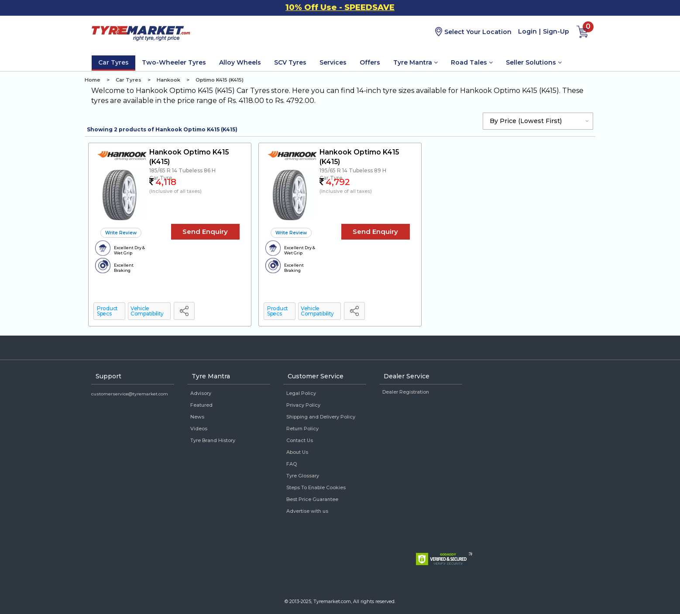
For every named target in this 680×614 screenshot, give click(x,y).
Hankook (168, 80)
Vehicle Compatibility (147, 311)
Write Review (121, 233)
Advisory (200, 393)
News (197, 417)
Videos (198, 428)
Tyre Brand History (212, 440)
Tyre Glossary (302, 476)
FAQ (291, 464)
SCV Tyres (290, 62)
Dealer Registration (405, 392)
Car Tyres (113, 62)
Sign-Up (556, 31)
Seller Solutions (534, 62)
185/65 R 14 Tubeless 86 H (182, 170)
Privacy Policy (303, 405)
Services (333, 62)
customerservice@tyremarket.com (129, 394)
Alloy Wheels (240, 62)
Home (92, 80)
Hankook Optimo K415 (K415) (189, 157)
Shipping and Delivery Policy (320, 417)
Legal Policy (301, 393)
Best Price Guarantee (312, 499)
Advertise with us (307, 511)
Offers (370, 62)
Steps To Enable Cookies (316, 487)
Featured (201, 405)
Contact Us (299, 440)
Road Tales (472, 62)
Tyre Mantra (415, 62)
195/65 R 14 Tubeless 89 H (352, 170)
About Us (297, 452)
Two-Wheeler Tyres (174, 62)
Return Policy (302, 428)
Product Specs (107, 311)
